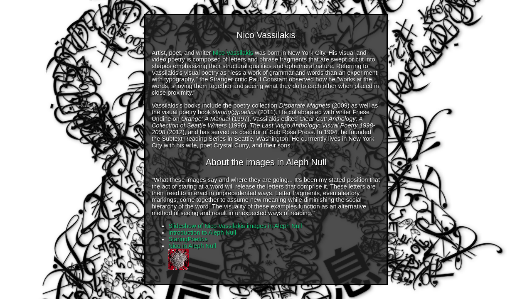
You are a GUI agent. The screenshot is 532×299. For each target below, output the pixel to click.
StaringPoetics (188, 239)
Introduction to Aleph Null (202, 232)
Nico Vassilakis (233, 52)
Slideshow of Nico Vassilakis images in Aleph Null (235, 226)
